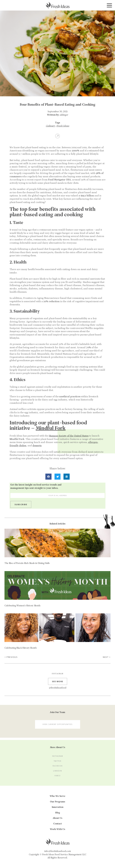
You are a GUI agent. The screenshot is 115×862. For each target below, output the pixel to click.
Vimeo (58, 776)
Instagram (57, 757)
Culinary (50, 126)
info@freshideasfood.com (57, 851)
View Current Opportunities (58, 725)
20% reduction (51, 301)
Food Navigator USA (59, 179)
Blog (57, 813)
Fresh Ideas (62, 126)
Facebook (58, 767)
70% (88, 347)
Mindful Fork (17, 439)
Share (57, 136)
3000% (75, 150)
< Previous (11, 657)
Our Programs (57, 802)
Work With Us (57, 829)
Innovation (57, 807)
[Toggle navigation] (109, 6)
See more (57, 682)
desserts (36, 445)
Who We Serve (57, 796)
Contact (57, 824)
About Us (57, 818)
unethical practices (69, 396)
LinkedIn (57, 772)
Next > (107, 657)
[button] (48, 477)
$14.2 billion (87, 195)
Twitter (57, 762)
